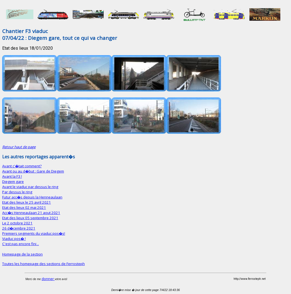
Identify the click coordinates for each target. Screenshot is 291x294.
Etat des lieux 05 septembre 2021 (30, 217)
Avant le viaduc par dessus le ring (30, 186)
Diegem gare (13, 181)
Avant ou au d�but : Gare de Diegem (33, 171)
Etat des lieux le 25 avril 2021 (26, 202)
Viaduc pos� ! (14, 238)
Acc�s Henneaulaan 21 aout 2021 (31, 212)
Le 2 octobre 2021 (17, 223)
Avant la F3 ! (12, 176)
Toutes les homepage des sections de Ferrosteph (43, 263)
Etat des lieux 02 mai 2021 (24, 207)
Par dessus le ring (17, 191)
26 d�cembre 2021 (18, 228)
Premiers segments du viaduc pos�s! (33, 233)
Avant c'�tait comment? (22, 166)
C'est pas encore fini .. (20, 243)
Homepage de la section (22, 254)
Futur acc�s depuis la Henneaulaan (32, 197)
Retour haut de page (19, 146)
